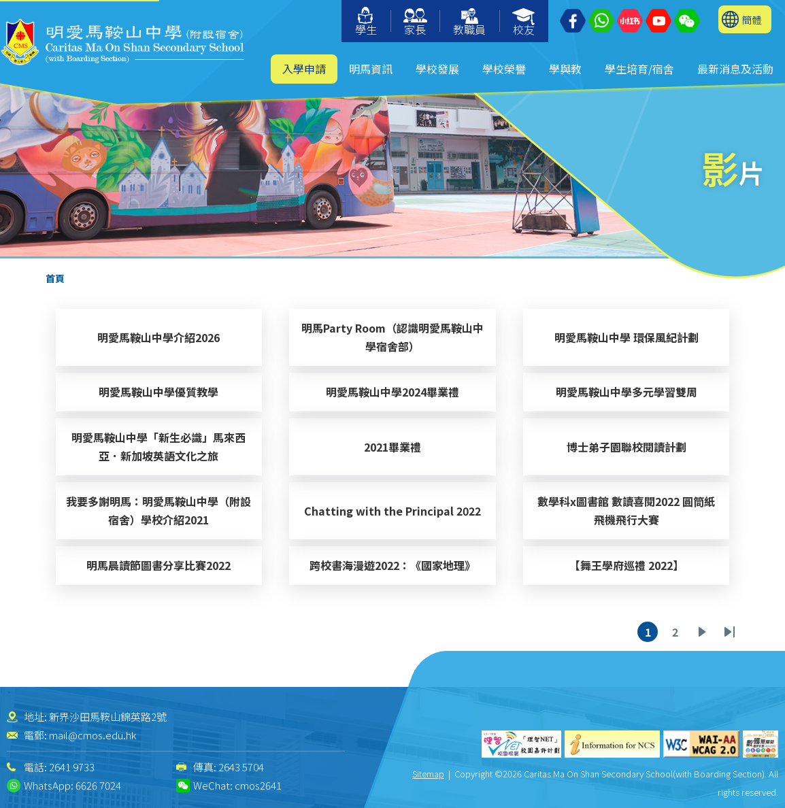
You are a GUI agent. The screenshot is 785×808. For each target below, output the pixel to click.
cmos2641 (258, 785)
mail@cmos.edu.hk (92, 735)
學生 (366, 22)
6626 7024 (98, 785)
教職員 (469, 22)
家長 (415, 22)
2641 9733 (72, 767)
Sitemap (428, 773)
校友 (524, 22)
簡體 (751, 19)
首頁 (55, 278)
